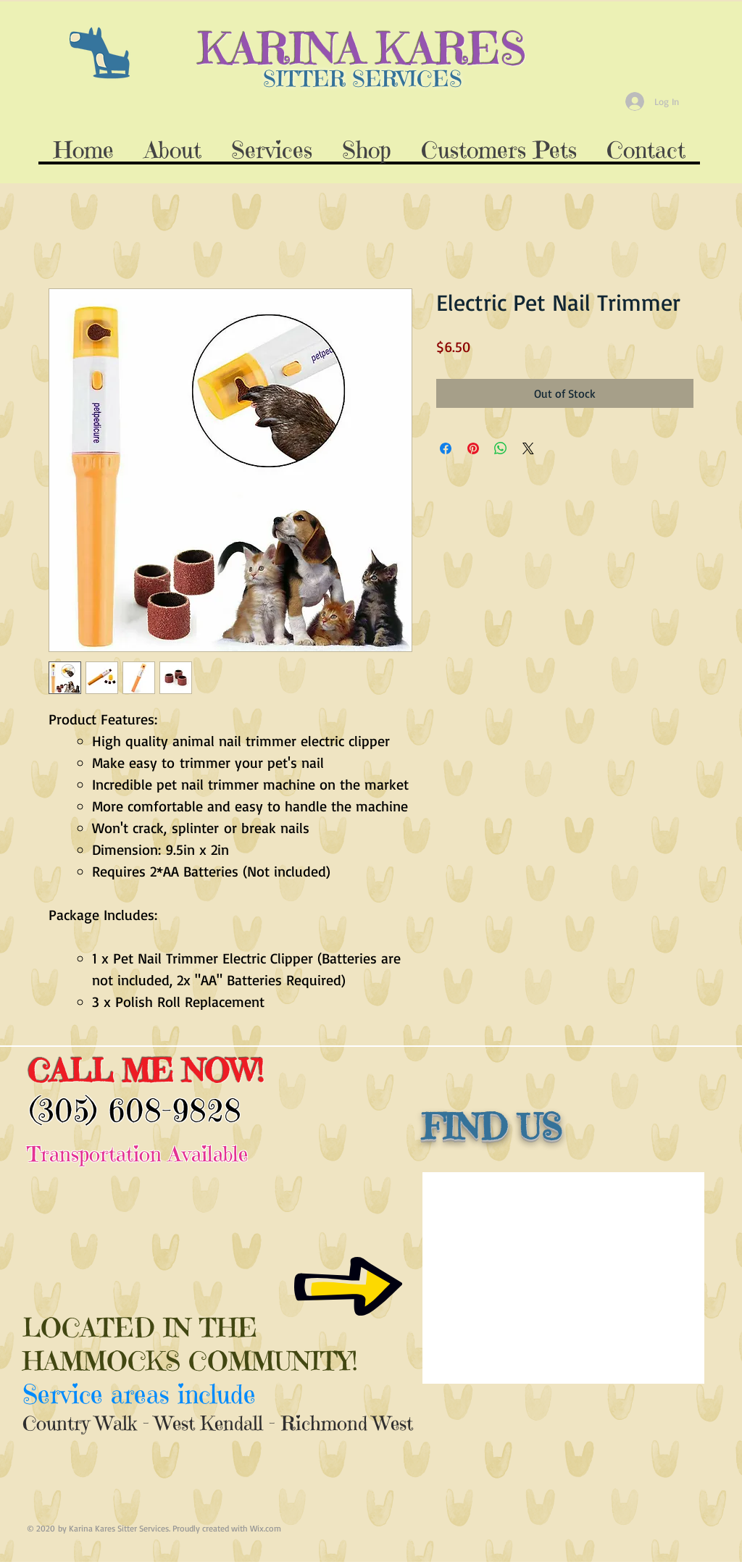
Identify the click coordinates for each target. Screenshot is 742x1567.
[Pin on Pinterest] (473, 448)
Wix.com (265, 1528)
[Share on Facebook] (445, 448)
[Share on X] (528, 448)
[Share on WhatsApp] (500, 448)
